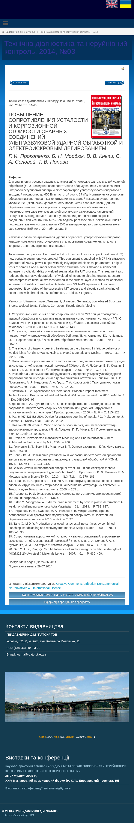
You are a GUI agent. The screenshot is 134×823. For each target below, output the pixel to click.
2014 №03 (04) (19, 82)
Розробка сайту (19, 815)
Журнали (31, 32)
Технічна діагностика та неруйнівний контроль (64, 32)
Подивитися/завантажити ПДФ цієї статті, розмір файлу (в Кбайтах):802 (67, 594)
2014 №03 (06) (114, 82)
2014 (95, 32)
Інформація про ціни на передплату (67, 602)
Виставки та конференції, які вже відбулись (38, 788)
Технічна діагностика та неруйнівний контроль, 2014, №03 (65, 47)
